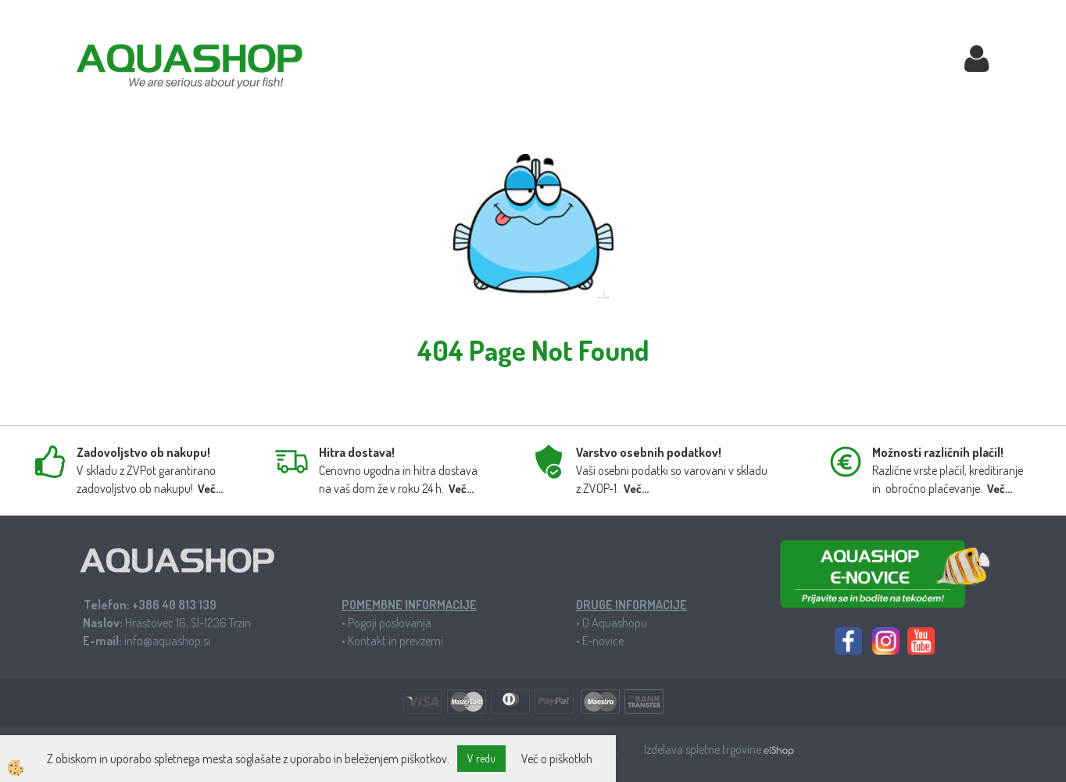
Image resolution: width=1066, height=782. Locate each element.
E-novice (603, 640)
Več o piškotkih (556, 758)
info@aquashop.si (167, 640)
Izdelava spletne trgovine (704, 749)
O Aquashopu (614, 622)
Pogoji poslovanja (389, 622)
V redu (481, 758)
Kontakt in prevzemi (395, 640)
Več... (210, 488)
